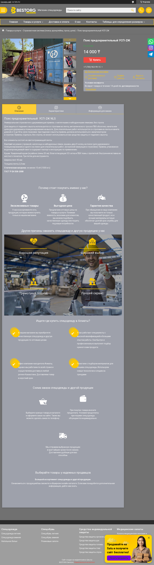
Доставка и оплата (59, 22)
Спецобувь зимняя (50, 537)
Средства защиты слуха (90, 552)
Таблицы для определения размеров (123, 22)
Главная (13, 22)
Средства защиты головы (91, 544)
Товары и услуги (32, 22)
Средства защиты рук (89, 540)
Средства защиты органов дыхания (95, 537)
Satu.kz (89, 560)
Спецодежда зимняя (11, 537)
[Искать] (132, 10)
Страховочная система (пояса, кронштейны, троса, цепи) (49, 30)
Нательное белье (9, 541)
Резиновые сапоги (49, 541)
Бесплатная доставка (98, 72)
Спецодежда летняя (11, 533)
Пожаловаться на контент (84, 562)
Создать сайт (6, 2)
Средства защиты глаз (89, 548)
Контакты (91, 22)
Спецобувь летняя (49, 533)
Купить (97, 60)
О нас (78, 22)
